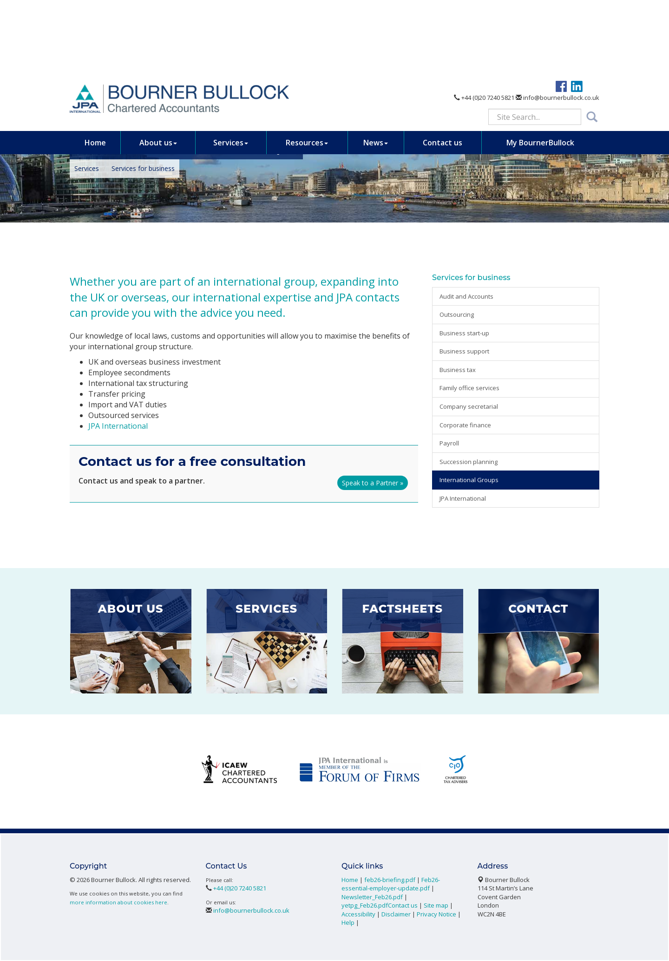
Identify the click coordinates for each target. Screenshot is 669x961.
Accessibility (358, 914)
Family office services (469, 388)
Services (230, 67)
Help (347, 922)
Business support (464, 351)
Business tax (457, 370)
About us (158, 67)
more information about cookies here (118, 902)
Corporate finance (465, 425)
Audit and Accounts (466, 296)
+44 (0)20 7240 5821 (484, 22)
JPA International (118, 426)
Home (95, 67)
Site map (436, 905)
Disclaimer (396, 914)
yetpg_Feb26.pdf (364, 905)
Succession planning (468, 462)
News (375, 67)
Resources (307, 67)
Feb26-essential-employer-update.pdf (390, 884)
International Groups (468, 480)
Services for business (143, 168)
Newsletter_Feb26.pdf (372, 897)
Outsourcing (456, 314)
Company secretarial (468, 406)
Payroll (449, 443)
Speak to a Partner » (372, 482)
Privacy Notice (436, 914)
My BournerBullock (540, 67)
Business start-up (464, 333)
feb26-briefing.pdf (389, 880)
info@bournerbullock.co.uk (557, 22)
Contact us (442, 67)
